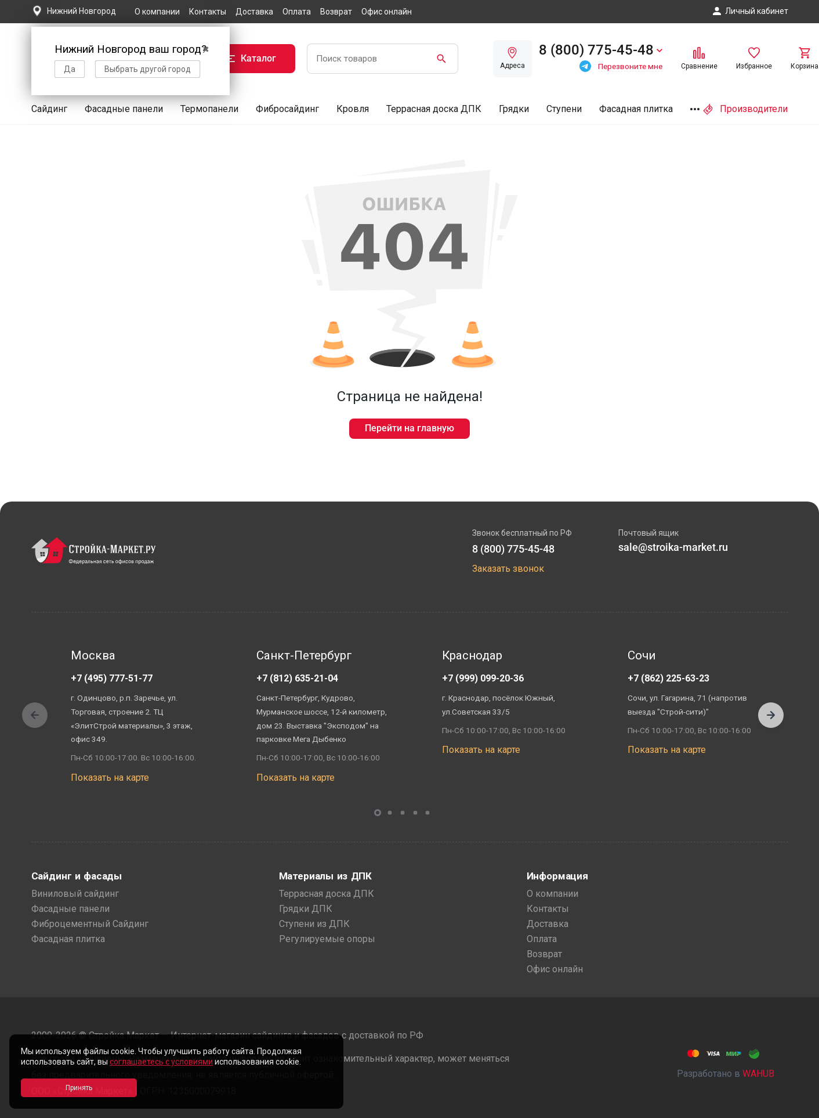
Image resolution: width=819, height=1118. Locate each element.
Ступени (564, 108)
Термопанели (209, 108)
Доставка (254, 11)
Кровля (352, 108)
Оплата (296, 11)
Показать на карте (110, 777)
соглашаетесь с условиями (161, 1061)
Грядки (514, 108)
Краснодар (472, 655)
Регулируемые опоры (327, 938)
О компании (157, 11)
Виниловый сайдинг (75, 893)
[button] (771, 715)
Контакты (207, 11)
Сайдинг (49, 108)
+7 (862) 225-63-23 (668, 678)
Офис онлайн (386, 11)
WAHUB (758, 1073)
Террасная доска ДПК (433, 108)
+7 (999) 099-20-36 (483, 678)
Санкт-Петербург (304, 655)
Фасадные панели (124, 108)
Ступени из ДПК (314, 923)
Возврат (336, 11)
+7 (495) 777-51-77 (112, 678)
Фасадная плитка (636, 108)
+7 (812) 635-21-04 (297, 678)
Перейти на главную (409, 428)
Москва (93, 655)
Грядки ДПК (305, 908)
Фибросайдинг (287, 108)
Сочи (641, 655)
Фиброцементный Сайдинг (89, 923)
